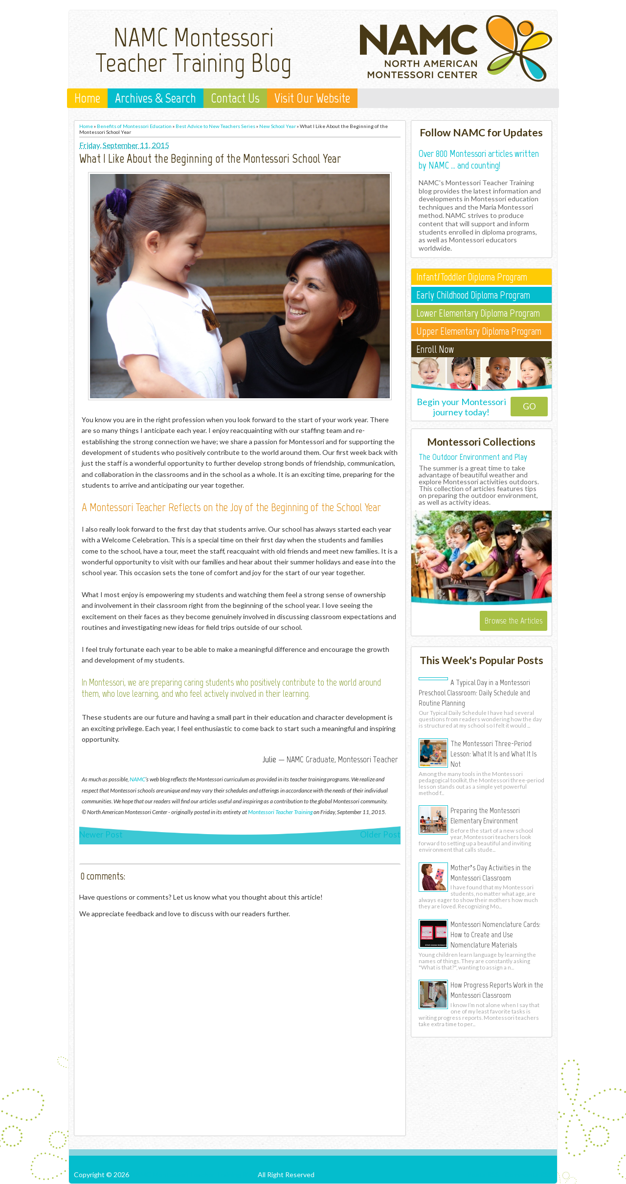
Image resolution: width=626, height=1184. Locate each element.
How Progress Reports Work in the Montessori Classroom (496, 990)
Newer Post (101, 834)
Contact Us (235, 98)
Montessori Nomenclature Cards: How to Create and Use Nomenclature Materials (495, 934)
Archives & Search (155, 98)
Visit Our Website (312, 98)
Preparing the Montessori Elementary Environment (485, 815)
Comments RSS (528, 1174)
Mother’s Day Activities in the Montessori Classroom (490, 872)
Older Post (380, 834)
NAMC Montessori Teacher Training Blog (193, 50)
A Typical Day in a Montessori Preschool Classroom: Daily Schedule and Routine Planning (474, 692)
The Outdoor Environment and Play (473, 457)
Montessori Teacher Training (280, 811)
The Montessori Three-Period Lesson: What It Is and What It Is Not (493, 753)
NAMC (137, 778)
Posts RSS (483, 1174)
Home (87, 98)
